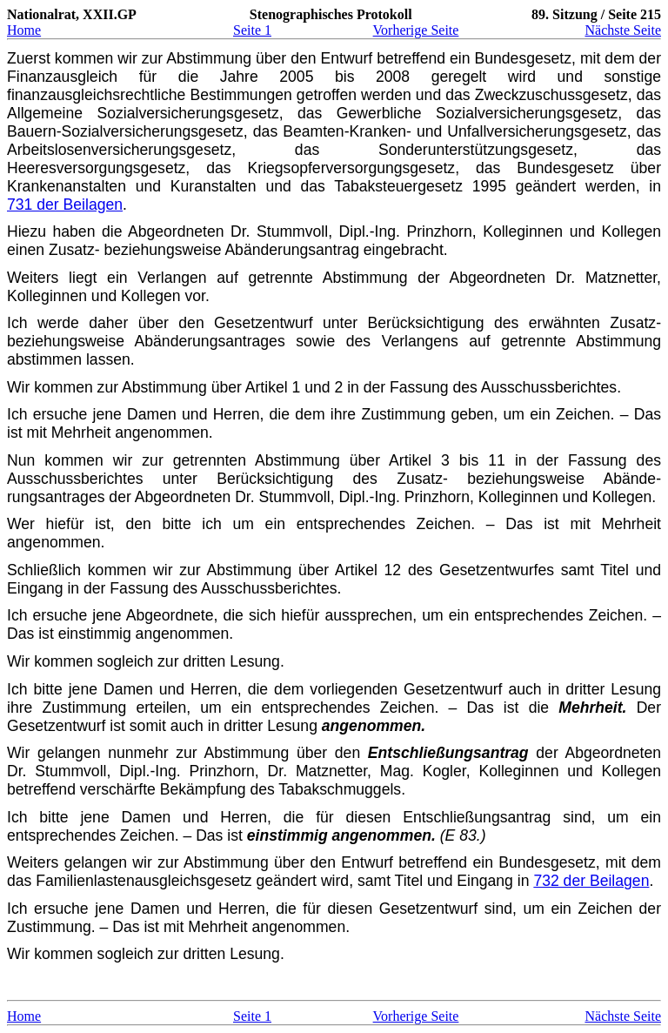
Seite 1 (252, 30)
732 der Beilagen (591, 880)
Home (24, 30)
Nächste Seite (622, 30)
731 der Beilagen (65, 204)
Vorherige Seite (416, 30)
